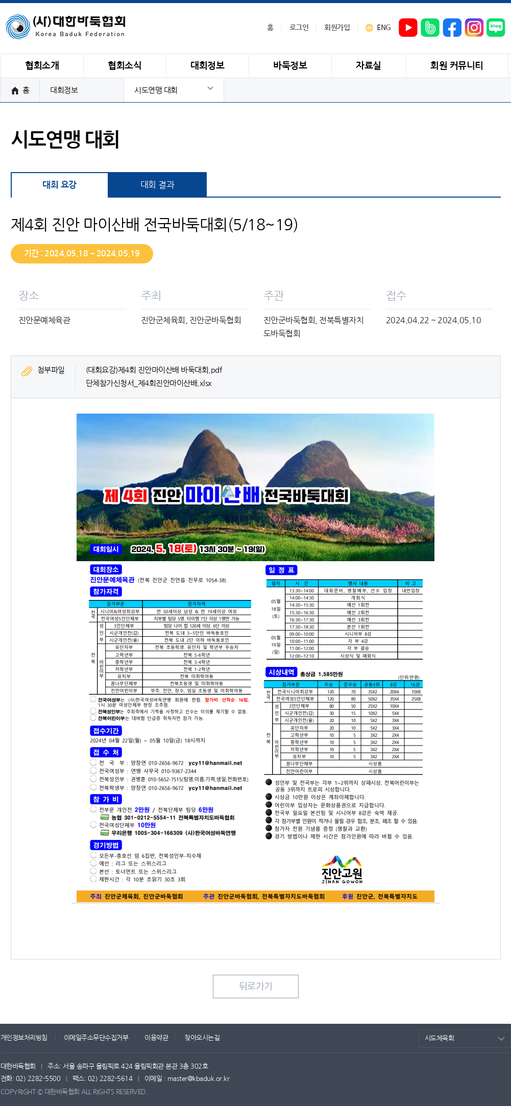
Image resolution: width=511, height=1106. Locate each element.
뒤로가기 (256, 986)
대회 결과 (157, 184)
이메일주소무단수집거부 (96, 1038)
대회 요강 (59, 185)
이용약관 (156, 1038)
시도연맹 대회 (156, 90)
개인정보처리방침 (24, 1038)
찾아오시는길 (202, 1038)
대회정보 (64, 90)
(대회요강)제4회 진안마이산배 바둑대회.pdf (154, 370)
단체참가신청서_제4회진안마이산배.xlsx (149, 383)
